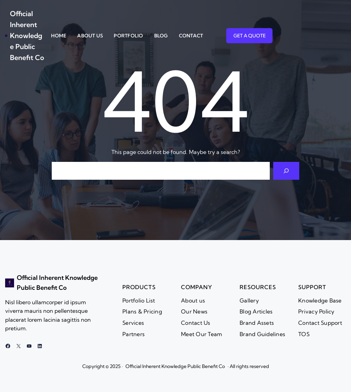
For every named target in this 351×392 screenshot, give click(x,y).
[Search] (286, 171)
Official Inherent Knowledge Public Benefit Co (27, 35)
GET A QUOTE (249, 36)
